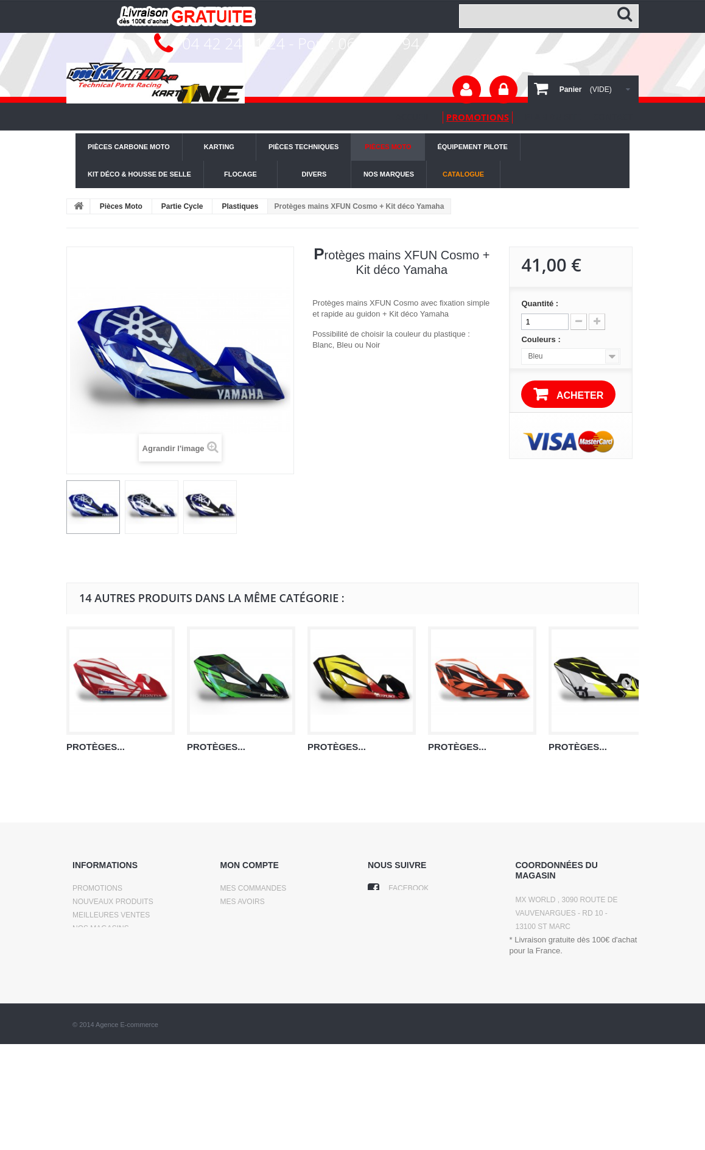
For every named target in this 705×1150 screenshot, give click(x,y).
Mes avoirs (242, 901)
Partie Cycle (182, 206)
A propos (91, 968)
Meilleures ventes (111, 915)
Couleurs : (542, 339)
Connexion (503, 89)
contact (613, 116)
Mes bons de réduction (268, 952)
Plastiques (240, 206)
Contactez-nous (106, 942)
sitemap (88, 982)
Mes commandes (253, 888)
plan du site (553, 116)
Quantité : (539, 303)
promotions (477, 117)
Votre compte (466, 89)
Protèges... (95, 747)
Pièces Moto (121, 206)
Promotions (97, 888)
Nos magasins (100, 928)
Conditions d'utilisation (122, 955)
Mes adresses (249, 915)
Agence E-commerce (127, 1130)
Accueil (413, 116)
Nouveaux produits (112, 901)
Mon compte (249, 865)
